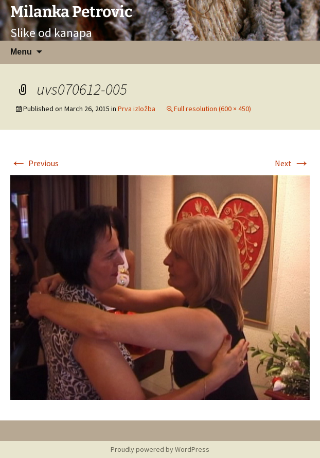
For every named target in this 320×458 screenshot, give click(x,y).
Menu (21, 51)
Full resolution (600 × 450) (212, 108)
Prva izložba (136, 108)
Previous (34, 163)
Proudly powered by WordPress (160, 449)
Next (292, 163)
